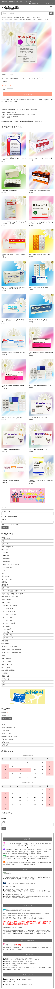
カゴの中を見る (7, 718)
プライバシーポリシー (8, 739)
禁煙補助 (4, 582)
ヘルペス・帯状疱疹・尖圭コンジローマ (13, 591)
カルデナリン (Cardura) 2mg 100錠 (38, 287)
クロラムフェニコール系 (10, 605)
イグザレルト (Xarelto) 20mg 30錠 (38, 449)
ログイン (41, 3)
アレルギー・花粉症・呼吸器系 (11, 646)
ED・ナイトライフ (7, 579)
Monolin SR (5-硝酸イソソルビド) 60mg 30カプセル (14, 158)
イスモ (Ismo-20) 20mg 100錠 (9, 190)
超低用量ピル (7, 555)
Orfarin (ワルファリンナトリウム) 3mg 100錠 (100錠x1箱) (41, 481)
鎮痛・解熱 (5, 641)
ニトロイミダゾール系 (9, 614)
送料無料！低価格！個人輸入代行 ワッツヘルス (16, 1)
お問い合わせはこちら (9, 982)
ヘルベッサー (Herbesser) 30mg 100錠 (39, 254)
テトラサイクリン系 (9, 623)
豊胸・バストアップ (7, 547)
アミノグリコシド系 (9, 611)
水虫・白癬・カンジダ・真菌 (10, 596)
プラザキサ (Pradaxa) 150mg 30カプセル (13, 418)
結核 (3, 541)
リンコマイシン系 (8, 638)
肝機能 (3, 655)
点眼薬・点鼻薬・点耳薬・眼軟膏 (11, 649)
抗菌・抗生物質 (6, 602)
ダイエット (5, 682)
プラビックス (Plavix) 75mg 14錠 (38, 320)
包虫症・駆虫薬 (6, 599)
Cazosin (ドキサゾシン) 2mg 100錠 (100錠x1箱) (14, 320)
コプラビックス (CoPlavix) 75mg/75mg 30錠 (13, 352)
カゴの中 (50, 3)
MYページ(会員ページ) (8, 727)
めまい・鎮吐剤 (6, 661)
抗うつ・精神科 (6, 667)
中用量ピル (6, 561)
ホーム (3, 724)
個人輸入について (7, 733)
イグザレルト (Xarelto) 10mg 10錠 (38, 418)
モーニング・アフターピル (11, 564)
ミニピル (5, 552)
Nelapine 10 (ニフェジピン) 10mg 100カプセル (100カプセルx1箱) (41, 222)
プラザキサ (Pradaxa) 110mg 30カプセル (40, 385)
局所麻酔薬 (5, 585)
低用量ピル (6, 558)
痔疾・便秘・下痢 (7, 664)
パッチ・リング (7, 567)
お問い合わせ (5, 742)
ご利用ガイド (5, 730)
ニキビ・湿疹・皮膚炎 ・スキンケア (12, 594)
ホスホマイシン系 (8, 608)
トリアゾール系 (7, 617)
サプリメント (5, 679)
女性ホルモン (5, 544)
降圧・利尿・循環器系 (8, 670)
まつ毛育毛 (5, 570)
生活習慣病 (5, 673)
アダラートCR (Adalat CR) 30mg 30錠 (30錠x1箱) (13, 255)
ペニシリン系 (7, 629)
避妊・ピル (5, 549)
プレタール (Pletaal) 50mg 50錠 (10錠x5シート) (41, 353)
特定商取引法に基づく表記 (9, 736)
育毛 (3, 573)
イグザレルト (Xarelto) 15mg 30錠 (11, 449)
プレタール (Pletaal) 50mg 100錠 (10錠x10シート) (14, 386)
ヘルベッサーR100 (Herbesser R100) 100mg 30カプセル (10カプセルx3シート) (13, 288)
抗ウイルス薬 (5, 588)
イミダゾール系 (7, 620)
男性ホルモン (5, 576)
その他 (3, 685)
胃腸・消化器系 (6, 658)
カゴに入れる (27, 94)
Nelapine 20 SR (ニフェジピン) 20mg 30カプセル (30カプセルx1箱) (14, 222)
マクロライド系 (7, 635)
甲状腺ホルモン (6, 538)
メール (21, 979)
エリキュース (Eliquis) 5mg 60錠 (10, 480)
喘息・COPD (5, 643)
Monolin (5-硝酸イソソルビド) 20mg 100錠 (40, 158)
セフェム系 (6, 626)
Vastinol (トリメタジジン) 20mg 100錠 (39, 190)
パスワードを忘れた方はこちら (10, 524)
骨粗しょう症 (5, 676)
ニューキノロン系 (8, 632)
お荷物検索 (5, 745)
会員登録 (32, 3)
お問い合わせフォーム (12, 979)
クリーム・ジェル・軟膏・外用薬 (11, 652)
